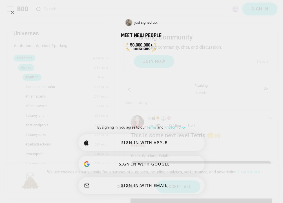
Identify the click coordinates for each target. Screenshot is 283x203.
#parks (42, 45)
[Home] (22, 9)
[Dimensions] (235, 9)
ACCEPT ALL (178, 186)
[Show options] (138, 102)
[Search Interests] (130, 9)
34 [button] (192, 126)
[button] (155, 125)
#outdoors (23, 45)
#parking (59, 45)
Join (267, 89)
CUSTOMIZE (129, 186)
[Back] (129, 89)
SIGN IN (259, 9)
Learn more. (249, 172)
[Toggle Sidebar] (10, 9)
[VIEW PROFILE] (137, 122)
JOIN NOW (154, 61)
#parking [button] (201, 86)
